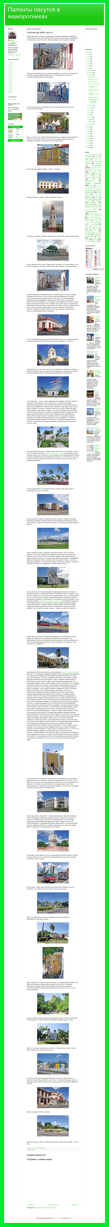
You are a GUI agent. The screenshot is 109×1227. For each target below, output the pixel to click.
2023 (10, 88)
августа (90, 108)
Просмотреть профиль (14, 55)
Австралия (87, 154)
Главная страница (53, 1205)
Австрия (96, 154)
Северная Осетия (89, 222)
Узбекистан (88, 227)
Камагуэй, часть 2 (93, 79)
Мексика (93, 202)
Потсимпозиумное (98, 278)
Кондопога (88, 195)
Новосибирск (88, 207)
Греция (98, 177)
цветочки (87, 234)
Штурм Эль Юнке (93, 97)
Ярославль (88, 241)
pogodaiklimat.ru (15, 140)
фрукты (97, 232)
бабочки (97, 158)
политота (98, 215)
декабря (90, 70)
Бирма (87, 163)
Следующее (30, 1205)
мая (89, 114)
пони (90, 217)
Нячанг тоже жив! (97, 428)
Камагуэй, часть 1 (93, 81)
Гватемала (98, 174)
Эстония (95, 239)
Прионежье (90, 219)
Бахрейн (96, 159)
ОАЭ (97, 207)
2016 (10, 76)
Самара (96, 220)
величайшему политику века (54, 453)
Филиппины (89, 231)
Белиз (96, 161)
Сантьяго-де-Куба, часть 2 (93, 87)
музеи (89, 206)
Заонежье (98, 185)
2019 (10, 82)
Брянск (92, 168)
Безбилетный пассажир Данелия (98, 298)
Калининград (88, 190)
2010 (10, 64)
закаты (91, 185)
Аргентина (88, 158)
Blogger (70, 1218)
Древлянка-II (89, 181)
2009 (10, 62)
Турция (95, 226)
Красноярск (98, 195)
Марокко (98, 201)
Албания (88, 156)
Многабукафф (89, 204)
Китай (96, 194)
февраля (91, 121)
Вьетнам (88, 174)
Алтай (97, 156)
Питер (99, 214)
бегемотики (88, 161)
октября (90, 75)
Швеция (91, 238)
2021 (10, 84)
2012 (10, 68)
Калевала (96, 189)
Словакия (98, 222)
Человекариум (97, 234)
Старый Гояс (97, 335)
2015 (10, 74)
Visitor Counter (12, 99)
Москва (99, 204)
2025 (10, 92)
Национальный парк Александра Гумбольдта (93, 101)
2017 (10, 78)
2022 (10, 86)
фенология (93, 229)
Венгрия (99, 168)
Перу (95, 209)
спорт (89, 224)
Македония (95, 199)
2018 (10, 80)
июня (90, 112)
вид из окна (95, 170)
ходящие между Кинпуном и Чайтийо (50, 601)
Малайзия (88, 201)
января (90, 124)
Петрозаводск (15, 127)
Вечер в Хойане (97, 391)
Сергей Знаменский (13, 41)
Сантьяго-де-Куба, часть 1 (93, 90)
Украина (99, 227)
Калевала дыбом (97, 317)
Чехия (99, 236)
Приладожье (97, 217)
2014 (10, 72)
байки (86, 160)
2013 (10, 70)
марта (90, 119)
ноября (90, 72)
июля (90, 110)
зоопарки (90, 187)
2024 (10, 90)
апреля (90, 117)
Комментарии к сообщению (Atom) (45, 1207)
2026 (88, 52)
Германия (93, 176)
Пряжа (97, 219)
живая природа (93, 183)
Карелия (90, 192)
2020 (88, 66)
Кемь (98, 192)
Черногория (90, 236)
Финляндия (88, 232)
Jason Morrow (57, 1218)
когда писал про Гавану (69, 672)
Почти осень (96, 352)
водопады (94, 172)
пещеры (92, 214)
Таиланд (95, 224)
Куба (33, 1149)
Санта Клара (91, 77)
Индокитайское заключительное (98, 447)
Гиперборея (88, 177)
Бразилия (97, 165)
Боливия (98, 163)
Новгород (96, 206)
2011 (10, 66)
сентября (91, 105)
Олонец (87, 209)
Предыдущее (75, 1205)
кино (86, 194)
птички (87, 221)
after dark (95, 241)
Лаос (97, 197)
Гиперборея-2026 (98, 409)
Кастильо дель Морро (94, 84)
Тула (86, 226)
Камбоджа (98, 190)
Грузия (93, 179)
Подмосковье (90, 215)
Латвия (87, 199)
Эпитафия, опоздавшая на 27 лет (98, 372)
